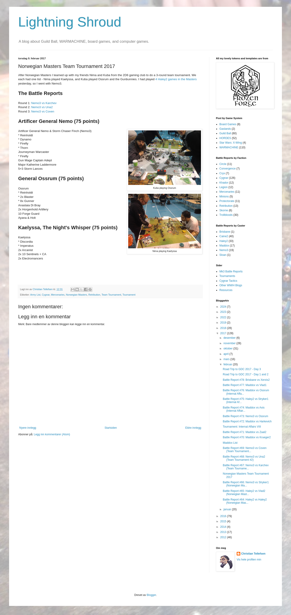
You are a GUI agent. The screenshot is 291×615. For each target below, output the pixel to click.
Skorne (223, 210)
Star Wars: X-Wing (230, 142)
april (226, 354)
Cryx (222, 173)
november (229, 343)
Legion (223, 187)
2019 (223, 322)
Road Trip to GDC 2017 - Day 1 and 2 (245, 374)
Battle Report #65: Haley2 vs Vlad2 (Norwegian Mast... (244, 492)
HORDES (225, 138)
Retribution (94, 294)
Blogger (151, 595)
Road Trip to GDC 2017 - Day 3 (242, 369)
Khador (223, 182)
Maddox (224, 245)
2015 (223, 521)
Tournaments (227, 276)
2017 (223, 333)
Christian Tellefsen (253, 553)
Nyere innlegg (27, 427)
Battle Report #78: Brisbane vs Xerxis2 (246, 379)
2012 (223, 537)
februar (228, 364)
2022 (223, 317)
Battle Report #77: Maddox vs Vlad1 (244, 385)
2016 (223, 516)
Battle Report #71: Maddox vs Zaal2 (244, 432)
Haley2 (223, 241)
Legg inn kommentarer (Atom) (52, 434)
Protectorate (226, 201)
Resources (225, 290)
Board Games (227, 124)
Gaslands (225, 128)
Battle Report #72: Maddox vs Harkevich (247, 421)
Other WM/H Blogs (230, 285)
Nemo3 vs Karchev (43, 103)
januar (227, 509)
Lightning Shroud (69, 22)
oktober (228, 348)
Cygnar (46, 294)
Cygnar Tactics (228, 280)
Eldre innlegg (193, 427)
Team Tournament (111, 294)
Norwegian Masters (76, 294)
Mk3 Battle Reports (231, 271)
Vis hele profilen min (249, 559)
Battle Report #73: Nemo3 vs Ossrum (245, 416)
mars (226, 359)
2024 (223, 306)
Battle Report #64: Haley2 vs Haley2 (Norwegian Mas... (245, 501)
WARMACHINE (228, 147)
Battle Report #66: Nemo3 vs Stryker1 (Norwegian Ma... (246, 484)
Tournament (129, 294)
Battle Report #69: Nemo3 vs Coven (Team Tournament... (244, 449)
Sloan (222, 254)
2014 (223, 526)
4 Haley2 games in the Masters (176, 79)
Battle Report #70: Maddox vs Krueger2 (247, 437)
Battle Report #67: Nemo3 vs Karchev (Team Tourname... (245, 467)
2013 (223, 532)
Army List (35, 294)
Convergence (227, 168)
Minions (224, 196)
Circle (222, 164)
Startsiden (111, 427)
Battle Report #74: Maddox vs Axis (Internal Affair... (243, 409)
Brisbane (224, 231)
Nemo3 (223, 250)
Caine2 (223, 236)
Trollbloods (226, 215)
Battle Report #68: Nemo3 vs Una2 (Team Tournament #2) (244, 458)
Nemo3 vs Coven (42, 111)
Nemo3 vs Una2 (42, 107)
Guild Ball (225, 133)
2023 (223, 312)
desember (229, 337)
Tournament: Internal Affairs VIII (242, 426)
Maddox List (230, 442)
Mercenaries (57, 294)
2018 (223, 328)
